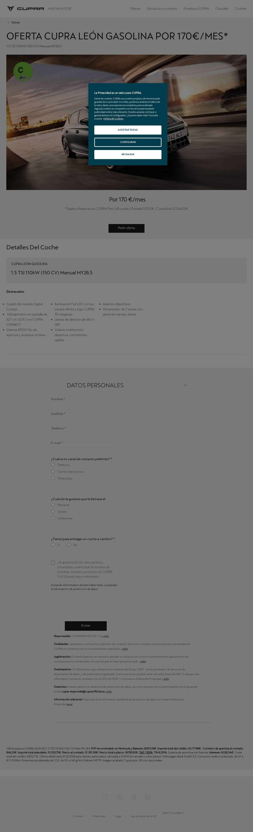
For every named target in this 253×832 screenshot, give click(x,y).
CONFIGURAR (128, 142)
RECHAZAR (128, 154)
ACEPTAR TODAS (128, 129)
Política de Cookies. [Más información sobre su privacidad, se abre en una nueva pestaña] (113, 118)
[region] (127, 124)
